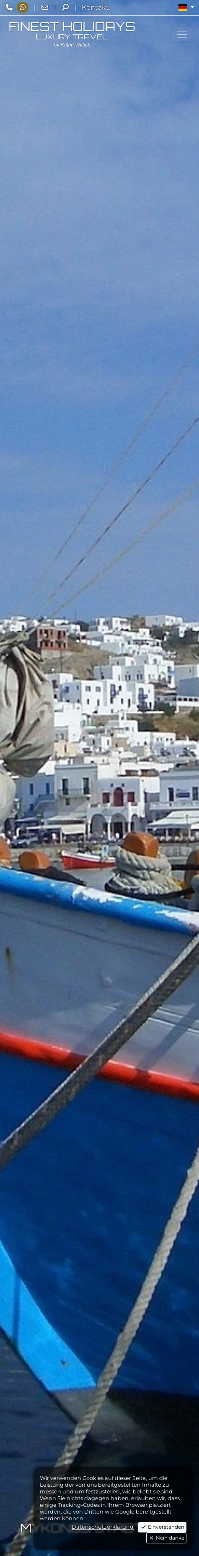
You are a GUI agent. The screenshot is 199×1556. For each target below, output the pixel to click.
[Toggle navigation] (182, 34)
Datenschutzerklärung (103, 1527)
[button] (186, 7)
